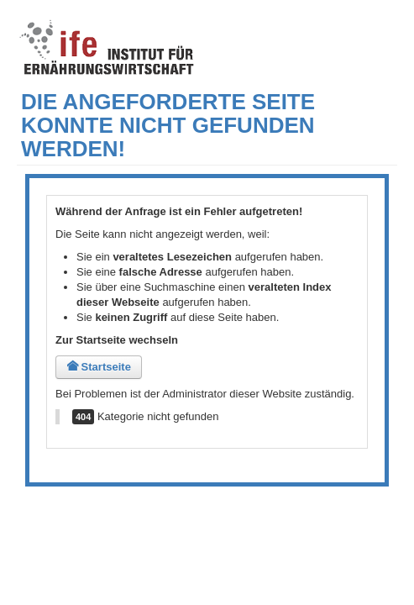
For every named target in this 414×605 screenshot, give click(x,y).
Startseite (98, 366)
